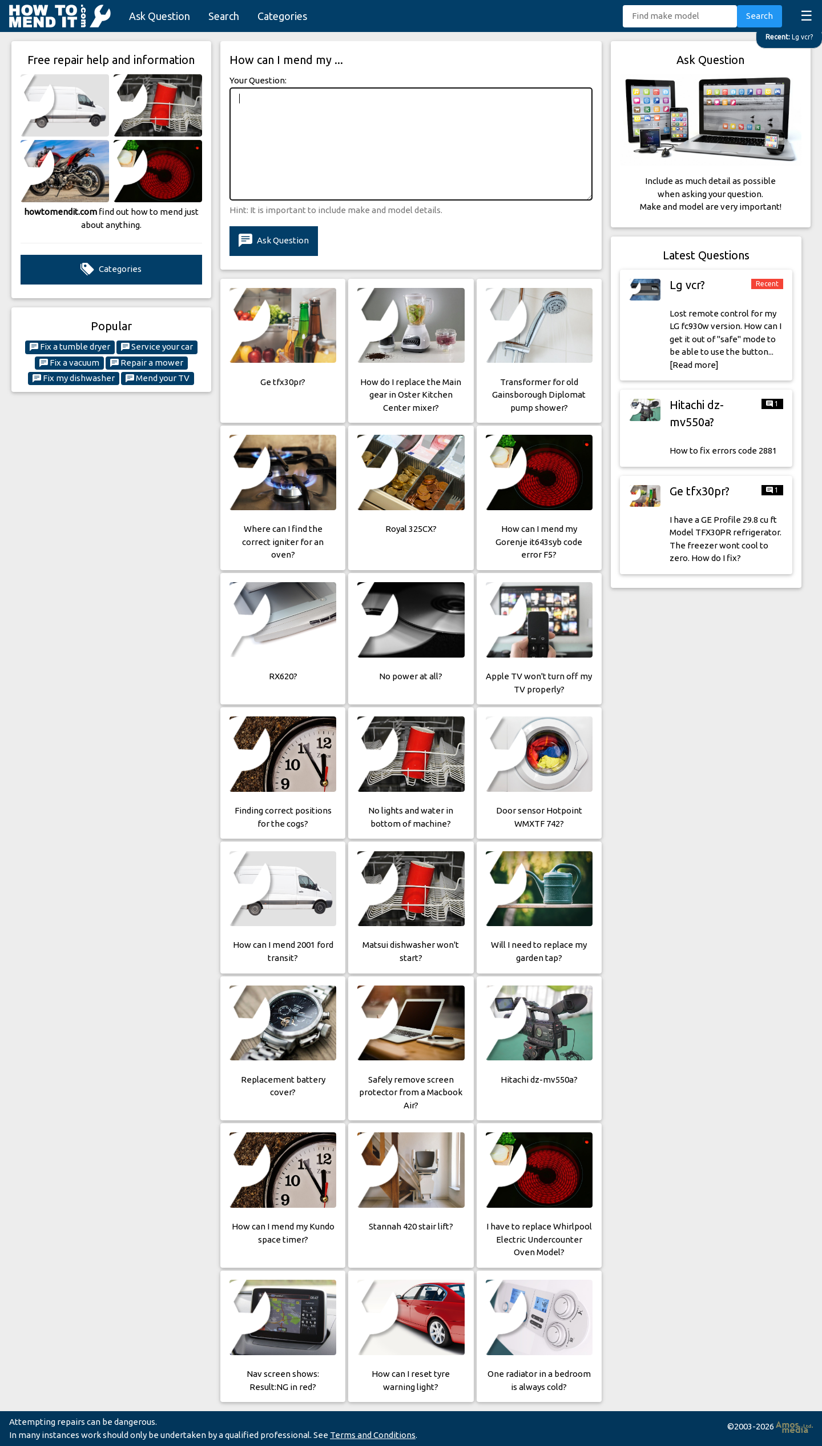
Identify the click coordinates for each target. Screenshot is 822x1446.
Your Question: (258, 80)
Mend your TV (158, 378)
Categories (282, 16)
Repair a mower (146, 363)
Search (223, 16)
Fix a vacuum (69, 363)
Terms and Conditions (373, 1435)
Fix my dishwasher (74, 378)
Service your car (157, 347)
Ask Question (159, 16)
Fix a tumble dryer (70, 347)
